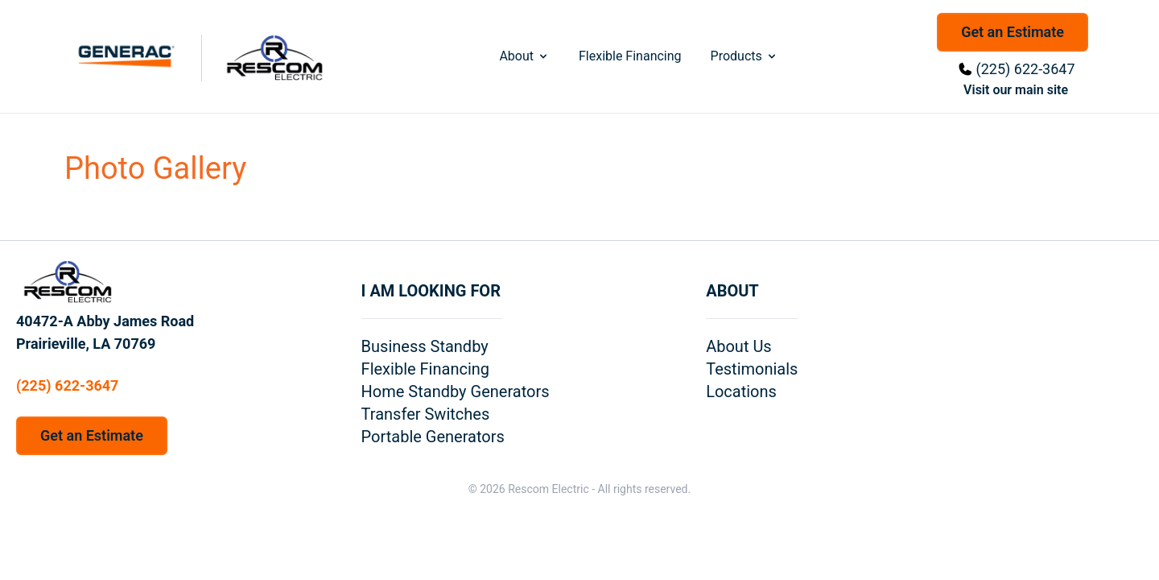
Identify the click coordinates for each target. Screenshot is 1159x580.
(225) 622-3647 (1025, 68)
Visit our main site (1015, 89)
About (524, 56)
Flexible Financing (630, 56)
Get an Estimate (1012, 31)
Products (744, 56)
